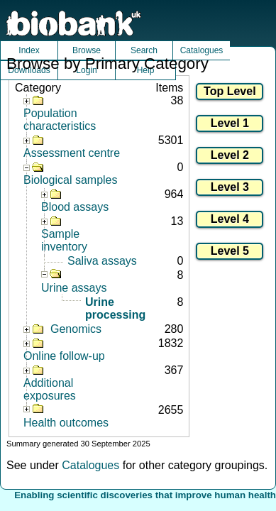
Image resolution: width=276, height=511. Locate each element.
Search (144, 50)
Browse (86, 50)
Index (28, 50)
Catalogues (201, 50)
